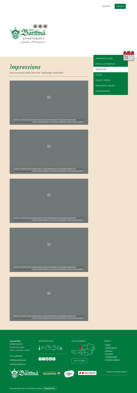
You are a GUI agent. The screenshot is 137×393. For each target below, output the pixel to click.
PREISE (108, 345)
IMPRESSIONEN (111, 357)
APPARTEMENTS (111, 348)
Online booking (103, 91)
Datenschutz (21, 388)
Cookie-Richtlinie (31, 388)
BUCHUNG (109, 354)
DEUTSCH (106, 6)
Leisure (99, 75)
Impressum (13, 388)
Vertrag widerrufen (49, 388)
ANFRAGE (109, 351)
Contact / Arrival (103, 80)
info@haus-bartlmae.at (18, 360)
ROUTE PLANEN (79, 361)
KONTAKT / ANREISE (113, 360)
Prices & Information (105, 64)
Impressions (101, 69)
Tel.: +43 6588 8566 (16, 356)
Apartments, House (104, 59)
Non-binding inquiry (105, 86)
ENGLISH (120, 6)
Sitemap (39, 388)
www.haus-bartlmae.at (17, 364)
